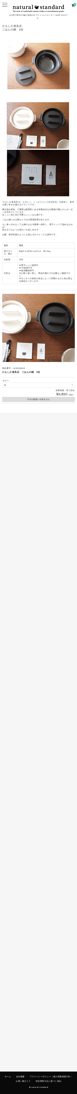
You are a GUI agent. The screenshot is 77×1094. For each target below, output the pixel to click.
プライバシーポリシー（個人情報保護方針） (51, 1077)
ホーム (8, 1077)
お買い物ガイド (23, 1081)
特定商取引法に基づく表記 (48, 1081)
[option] (38, 328)
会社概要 (20, 1077)
